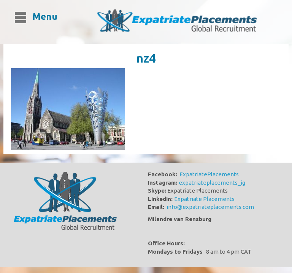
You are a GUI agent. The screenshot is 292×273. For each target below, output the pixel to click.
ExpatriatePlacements (209, 174)
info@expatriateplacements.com (210, 207)
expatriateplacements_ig (212, 182)
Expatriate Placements (204, 199)
